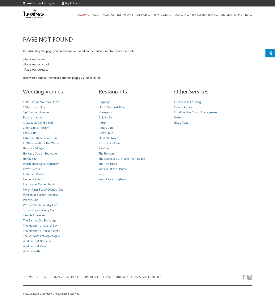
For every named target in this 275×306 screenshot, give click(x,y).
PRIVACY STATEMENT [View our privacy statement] (65, 277)
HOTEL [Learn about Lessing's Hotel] (248, 15)
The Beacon (106, 153)
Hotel (177, 117)
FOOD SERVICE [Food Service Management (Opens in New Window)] (181, 15)
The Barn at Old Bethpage (39, 220)
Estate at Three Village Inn (40, 138)
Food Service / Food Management (196, 112)
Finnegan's (105, 112)
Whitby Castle (31, 251)
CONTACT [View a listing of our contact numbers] (43, 277)
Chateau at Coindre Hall (38, 122)
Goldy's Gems (107, 117)
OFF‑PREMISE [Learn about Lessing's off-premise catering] (143, 15)
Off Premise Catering (187, 102)
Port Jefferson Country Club (40, 205)
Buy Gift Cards (71, 3)
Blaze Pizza (181, 122)
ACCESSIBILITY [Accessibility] (152, 277)
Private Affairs (183, 107)
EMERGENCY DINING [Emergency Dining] (231, 15)
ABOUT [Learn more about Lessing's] (95, 15)
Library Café (106, 127)
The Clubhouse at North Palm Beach (122, 158)
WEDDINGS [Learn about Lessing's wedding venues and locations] (108, 15)
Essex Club (29, 133)
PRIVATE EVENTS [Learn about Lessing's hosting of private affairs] (162, 15)
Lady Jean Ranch (33, 174)
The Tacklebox (108, 164)
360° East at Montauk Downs (42, 102)
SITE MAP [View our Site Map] (28, 277)
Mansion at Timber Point (38, 184)
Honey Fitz (29, 158)
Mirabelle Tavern (109, 138)
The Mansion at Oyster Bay (40, 225)
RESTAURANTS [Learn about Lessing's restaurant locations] (125, 15)
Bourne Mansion (33, 117)
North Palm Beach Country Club (43, 189)
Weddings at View (34, 246)
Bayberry (104, 102)
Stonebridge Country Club (39, 210)
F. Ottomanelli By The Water (41, 143)
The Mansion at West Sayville (41, 231)
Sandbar (104, 148)
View (102, 174)
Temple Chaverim (34, 215)
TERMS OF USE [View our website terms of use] (90, 277)
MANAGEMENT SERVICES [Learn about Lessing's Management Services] (205, 15)
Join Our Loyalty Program (39, 3)
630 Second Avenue (36, 112)
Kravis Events (31, 169)
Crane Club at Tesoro (36, 127)
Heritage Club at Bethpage (40, 153)
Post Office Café (109, 143)
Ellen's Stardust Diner (112, 107)
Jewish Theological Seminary (41, 164)
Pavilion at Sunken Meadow (40, 194)
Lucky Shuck (106, 133)
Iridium (103, 122)
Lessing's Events (33, 179)
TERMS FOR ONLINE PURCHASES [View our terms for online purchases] (121, 277)
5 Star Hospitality (34, 107)
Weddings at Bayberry (37, 241)
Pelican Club (30, 200)
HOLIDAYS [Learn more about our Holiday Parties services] (83, 15)
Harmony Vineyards (35, 148)
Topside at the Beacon (113, 169)
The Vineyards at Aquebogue (41, 236)
